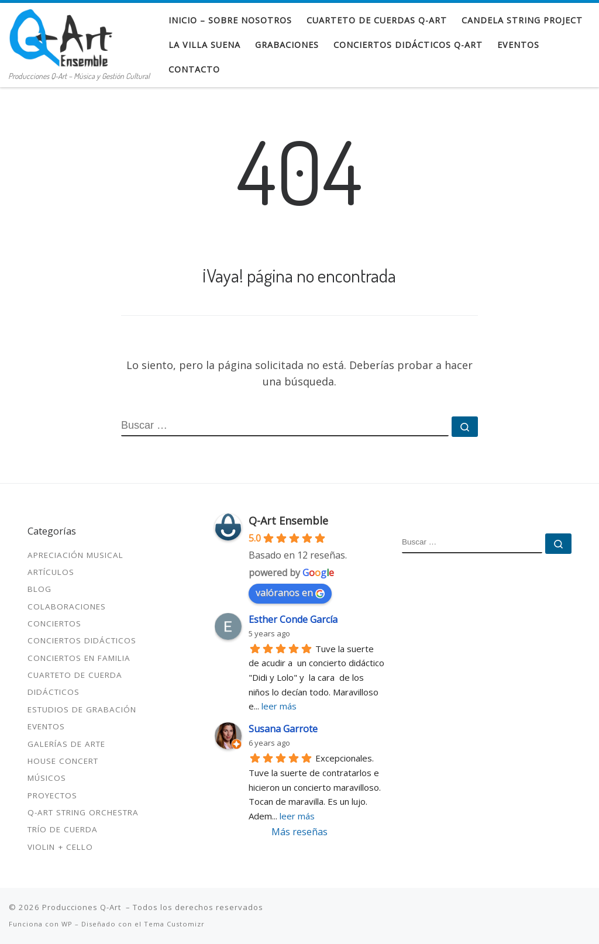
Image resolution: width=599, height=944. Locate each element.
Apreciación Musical (75, 555)
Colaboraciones (66, 606)
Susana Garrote (283, 728)
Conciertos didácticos (81, 640)
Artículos (50, 572)
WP (67, 923)
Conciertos (54, 623)
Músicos (46, 778)
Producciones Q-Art (82, 907)
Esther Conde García (293, 619)
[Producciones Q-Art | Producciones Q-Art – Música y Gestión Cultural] (61, 35)
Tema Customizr (174, 923)
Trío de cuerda (62, 829)
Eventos (46, 726)
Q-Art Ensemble (288, 521)
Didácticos (53, 692)
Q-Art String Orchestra (83, 812)
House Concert (62, 761)
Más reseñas (299, 831)
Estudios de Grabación (81, 709)
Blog (39, 589)
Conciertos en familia (78, 658)
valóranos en (290, 592)
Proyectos (52, 795)
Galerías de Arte (66, 744)
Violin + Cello (60, 847)
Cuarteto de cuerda (74, 675)
